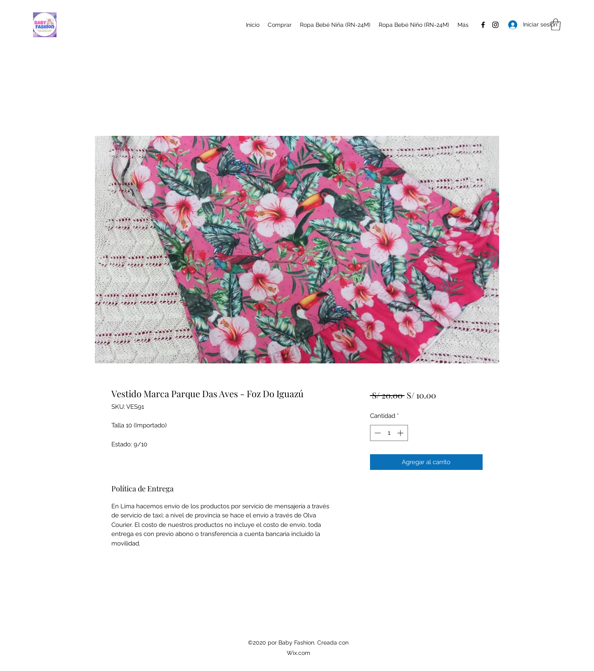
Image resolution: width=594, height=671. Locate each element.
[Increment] (401, 433)
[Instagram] (495, 25)
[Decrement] (376, 433)
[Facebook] (483, 25)
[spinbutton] (389, 433)
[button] (556, 25)
